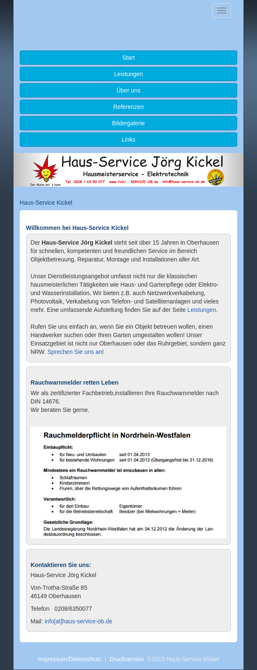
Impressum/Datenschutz (69, 659)
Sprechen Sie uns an (75, 351)
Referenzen (128, 106)
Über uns (128, 90)
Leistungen (128, 74)
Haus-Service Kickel (46, 202)
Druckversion (127, 659)
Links (128, 139)
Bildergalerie (128, 123)
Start (128, 57)
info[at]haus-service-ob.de (78, 621)
